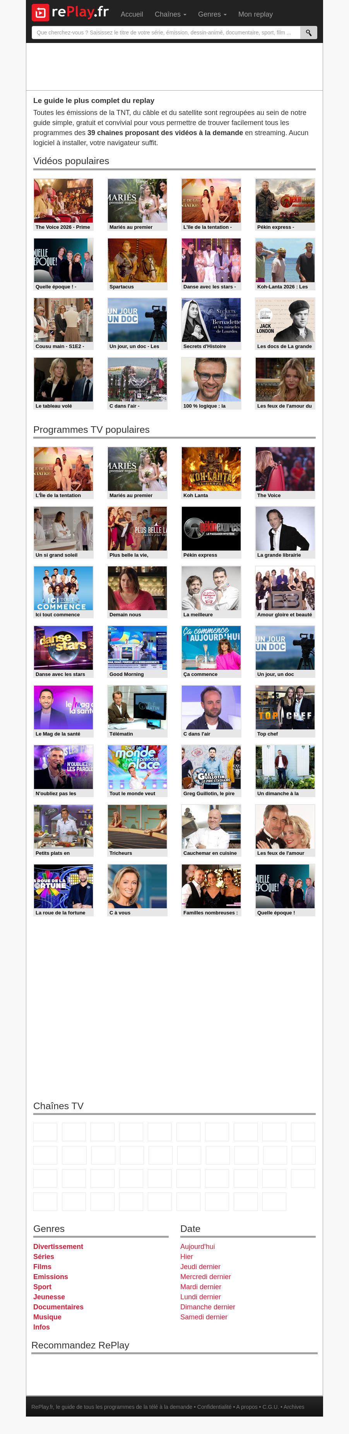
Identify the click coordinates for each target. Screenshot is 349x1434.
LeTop (188, 1201)
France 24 (217, 1178)
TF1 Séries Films (103, 1155)
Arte (217, 1132)
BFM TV (131, 1178)
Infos (41, 1327)
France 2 (74, 1132)
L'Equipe (303, 1178)
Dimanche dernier (207, 1307)
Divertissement (58, 1246)
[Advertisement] (174, 66)
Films (42, 1267)
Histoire (274, 1201)
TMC (274, 1132)
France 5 (160, 1132)
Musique (47, 1317)
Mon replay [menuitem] (255, 14)
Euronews (188, 1178)
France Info (74, 1178)
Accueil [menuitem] (132, 14)
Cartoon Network (103, 1201)
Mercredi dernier (205, 1277)
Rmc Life (218, 1155)
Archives (294, 1407)
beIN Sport (246, 1178)
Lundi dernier (200, 1297)
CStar (74, 1155)
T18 (304, 1155)
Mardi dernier (200, 1287)
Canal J (74, 1201)
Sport (42, 1287)
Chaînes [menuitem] (170, 14)
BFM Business (160, 1178)
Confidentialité (214, 1407)
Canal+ (131, 1132)
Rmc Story (189, 1155)
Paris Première (275, 1155)
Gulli (45, 1201)
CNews (103, 1178)
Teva (246, 1155)
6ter (132, 1155)
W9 (246, 1132)
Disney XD (131, 1201)
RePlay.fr (42, 1407)
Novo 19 (45, 1178)
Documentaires (58, 1307)
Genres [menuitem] (212, 14)
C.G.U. (270, 1407)
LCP (217, 1201)
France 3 (103, 1132)
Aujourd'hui (197, 1246)
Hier (186, 1257)
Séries (43, 1257)
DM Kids (160, 1201)
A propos (246, 1407)
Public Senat (246, 1201)
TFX (303, 1132)
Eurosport (274, 1178)
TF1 (45, 1132)
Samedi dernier (204, 1317)
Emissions (50, 1277)
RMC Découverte (161, 1155)
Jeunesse (49, 1297)
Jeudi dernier (200, 1267)
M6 (188, 1132)
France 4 (45, 1155)
